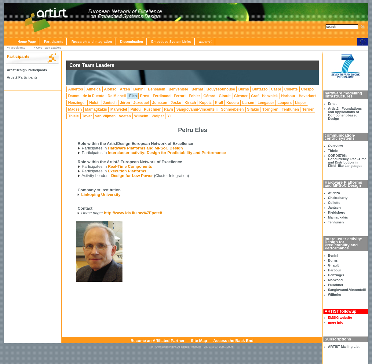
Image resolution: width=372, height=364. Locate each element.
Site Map (199, 340)
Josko (176, 103)
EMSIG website (340, 317)
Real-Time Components (130, 166)
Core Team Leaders (48, 47)
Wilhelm (334, 294)
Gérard (209, 96)
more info (335, 322)
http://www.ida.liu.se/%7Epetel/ (133, 213)
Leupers (284, 103)
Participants (53, 41)
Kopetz (205, 103)
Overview (335, 146)
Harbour (334, 270)
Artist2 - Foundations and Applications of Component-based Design (345, 113)
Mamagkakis (338, 217)
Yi (169, 116)
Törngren (270, 109)
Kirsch (190, 103)
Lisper (300, 103)
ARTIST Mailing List (343, 346)
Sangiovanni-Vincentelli (347, 290)
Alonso (110, 89)
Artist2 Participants (22, 77)
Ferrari (179, 96)
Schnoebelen (232, 109)
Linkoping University (101, 194)
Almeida (93, 89)
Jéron (125, 103)
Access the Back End (233, 340)
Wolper (157, 116)
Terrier (308, 109)
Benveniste (178, 89)
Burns (333, 260)
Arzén (125, 89)
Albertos (75, 89)
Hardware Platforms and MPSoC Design (145, 148)
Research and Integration (91, 41)
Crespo (307, 89)
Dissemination (131, 41)
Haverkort (307, 96)
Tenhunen (336, 222)
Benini (333, 255)
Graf (255, 96)
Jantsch (334, 207)
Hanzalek (270, 96)
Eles (133, 96)
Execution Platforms (127, 171)
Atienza (334, 193)
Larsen (248, 103)
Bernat (197, 89)
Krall (219, 103)
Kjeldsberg (336, 212)
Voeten (125, 116)
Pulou (135, 109)
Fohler (194, 96)
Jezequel (141, 103)
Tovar (87, 116)
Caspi (276, 89)
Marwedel (335, 280)
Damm (73, 96)
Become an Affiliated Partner (157, 340)
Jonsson (159, 103)
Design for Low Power (132, 175)
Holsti (94, 103)
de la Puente (93, 96)
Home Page (26, 41)
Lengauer (265, 103)
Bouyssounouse (220, 89)
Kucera (232, 103)
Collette (334, 202)
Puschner (335, 285)
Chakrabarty (338, 198)
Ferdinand (161, 96)
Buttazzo (260, 89)
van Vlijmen (105, 116)
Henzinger (336, 275)
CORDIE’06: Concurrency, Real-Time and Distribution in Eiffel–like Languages (347, 160)
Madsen (75, 109)
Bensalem (156, 89)
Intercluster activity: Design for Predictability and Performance (167, 152)
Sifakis (253, 109)
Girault (333, 265)
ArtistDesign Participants (27, 70)
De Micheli (117, 96)
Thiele (333, 151)
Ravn (168, 109)
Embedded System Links (171, 41)
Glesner (241, 96)
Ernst (332, 103)
